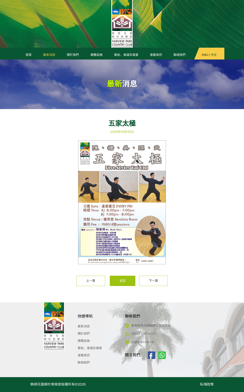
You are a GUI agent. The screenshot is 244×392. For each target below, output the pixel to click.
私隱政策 (207, 384)
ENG (205, 54)
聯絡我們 (84, 362)
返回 (123, 280)
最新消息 (84, 326)
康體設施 (84, 340)
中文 (214, 54)
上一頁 (90, 280)
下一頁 (153, 280)
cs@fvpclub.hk (142, 342)
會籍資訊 (84, 355)
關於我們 (84, 333)
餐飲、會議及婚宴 (90, 348)
